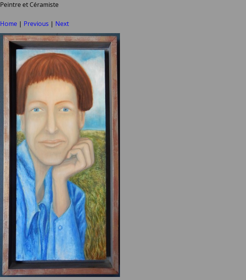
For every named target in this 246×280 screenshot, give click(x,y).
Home (8, 23)
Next (62, 23)
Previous (36, 23)
